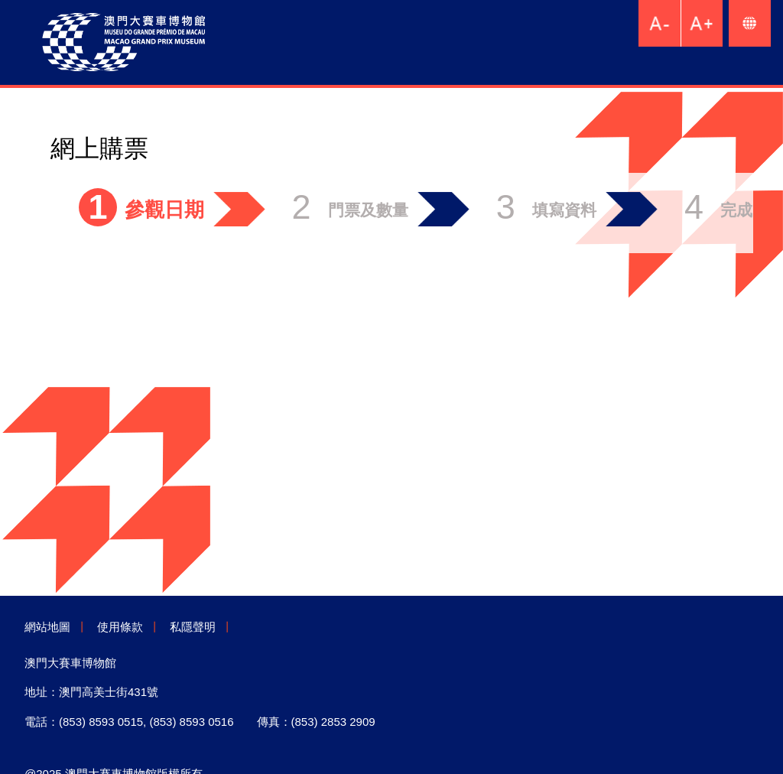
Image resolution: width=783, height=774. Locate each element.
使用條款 (120, 626)
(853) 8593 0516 (191, 721)
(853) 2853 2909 (333, 721)
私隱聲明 (193, 626)
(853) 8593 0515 (101, 721)
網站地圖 (47, 626)
